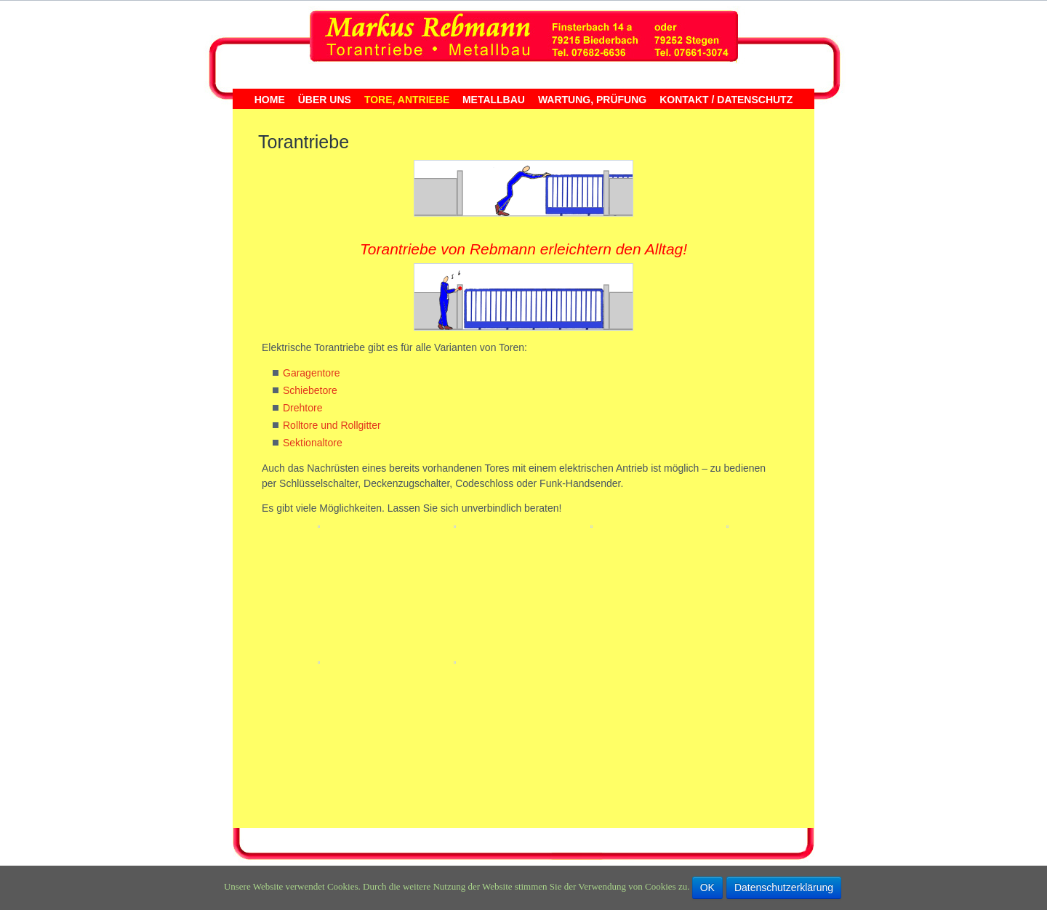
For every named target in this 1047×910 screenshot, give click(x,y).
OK (707, 887)
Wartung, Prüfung (592, 100)
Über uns (324, 100)
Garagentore (311, 373)
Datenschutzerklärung (783, 887)
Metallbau (493, 100)
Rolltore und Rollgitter (332, 425)
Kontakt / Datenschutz (726, 100)
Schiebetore (310, 390)
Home (269, 100)
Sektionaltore (312, 442)
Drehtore (302, 408)
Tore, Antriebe (406, 100)
